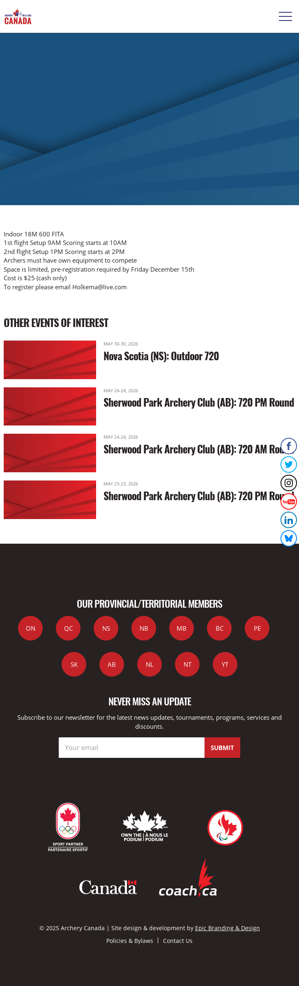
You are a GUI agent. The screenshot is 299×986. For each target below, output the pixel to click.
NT (187, 664)
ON (30, 628)
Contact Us (178, 941)
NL (150, 664)
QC (68, 628)
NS (106, 628)
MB (181, 628)
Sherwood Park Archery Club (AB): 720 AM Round (199, 448)
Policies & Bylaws (129, 941)
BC (219, 628)
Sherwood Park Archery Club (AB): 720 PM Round (199, 401)
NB (144, 628)
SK (74, 664)
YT (225, 664)
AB (112, 664)
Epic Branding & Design (227, 928)
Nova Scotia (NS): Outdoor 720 (161, 355)
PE (257, 628)
